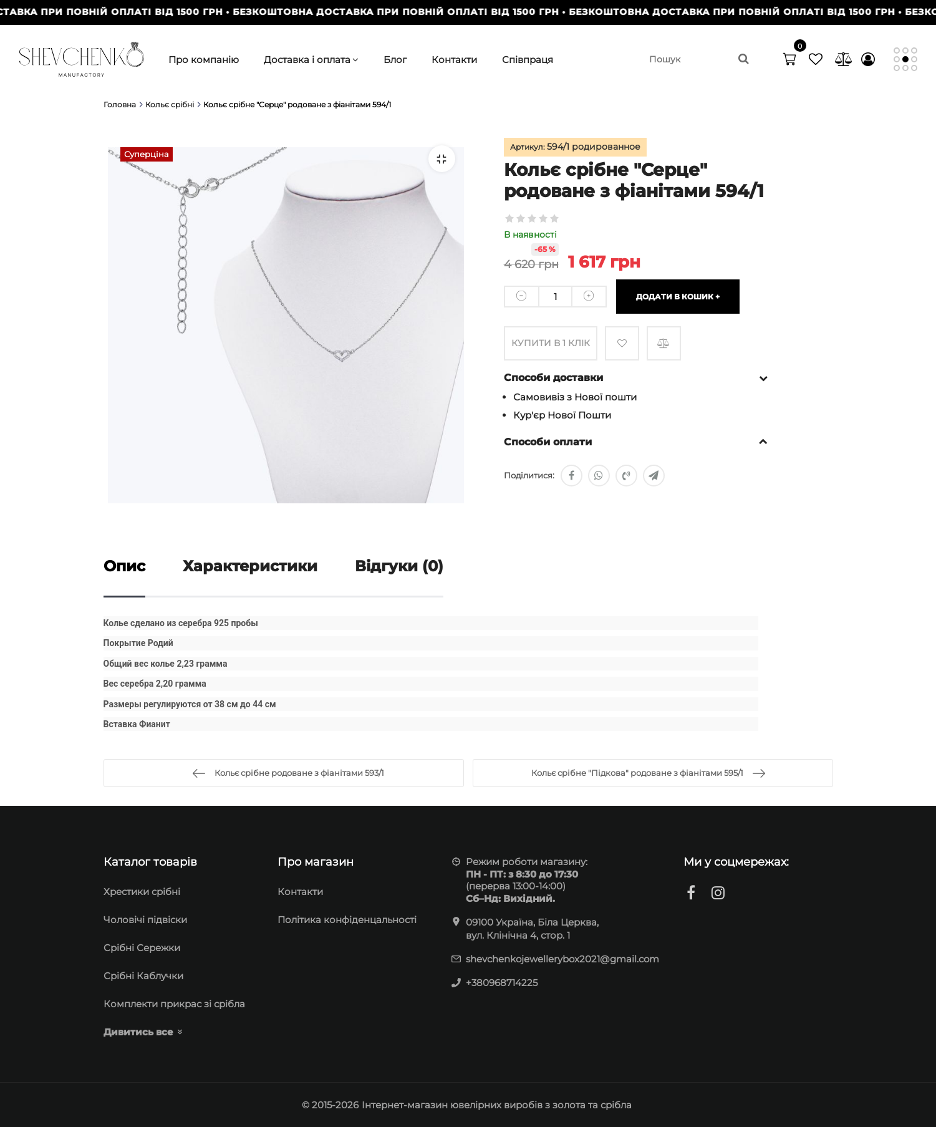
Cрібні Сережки (142, 948)
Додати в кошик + (678, 296)
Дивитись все (138, 1032)
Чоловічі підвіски (145, 920)
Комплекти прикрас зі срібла (174, 1004)
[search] (698, 59)
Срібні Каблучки (143, 976)
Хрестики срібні (142, 891)
